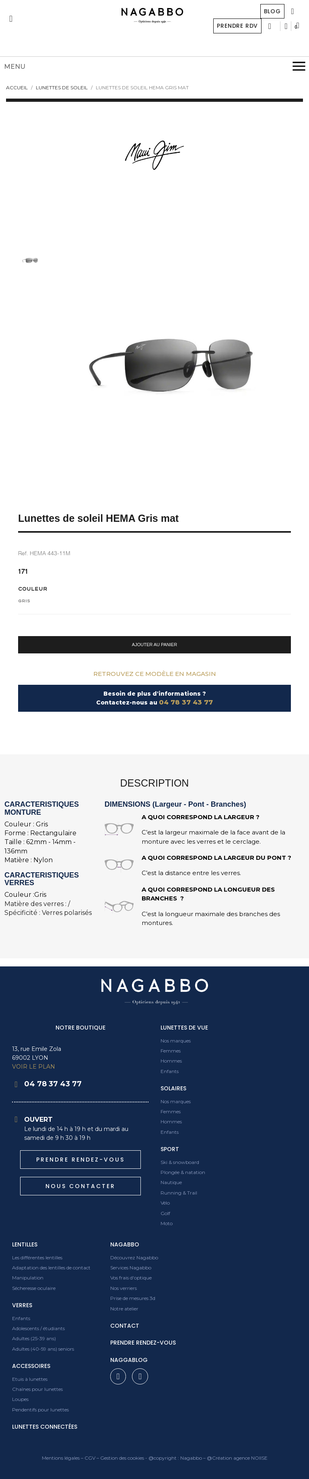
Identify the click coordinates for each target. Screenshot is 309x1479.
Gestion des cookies (122, 1458)
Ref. (23, 553)
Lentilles (24, 1244)
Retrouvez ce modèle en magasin (154, 674)
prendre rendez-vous (143, 1343)
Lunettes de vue (184, 1028)
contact (124, 1326)
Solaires (173, 1088)
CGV (89, 1458)
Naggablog (129, 1360)
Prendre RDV (237, 26)
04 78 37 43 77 (186, 702)
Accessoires (31, 1366)
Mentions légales (61, 1458)
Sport (170, 1149)
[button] (154, 644)
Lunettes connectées (44, 1427)
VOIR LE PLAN (33, 1066)
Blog (272, 11)
